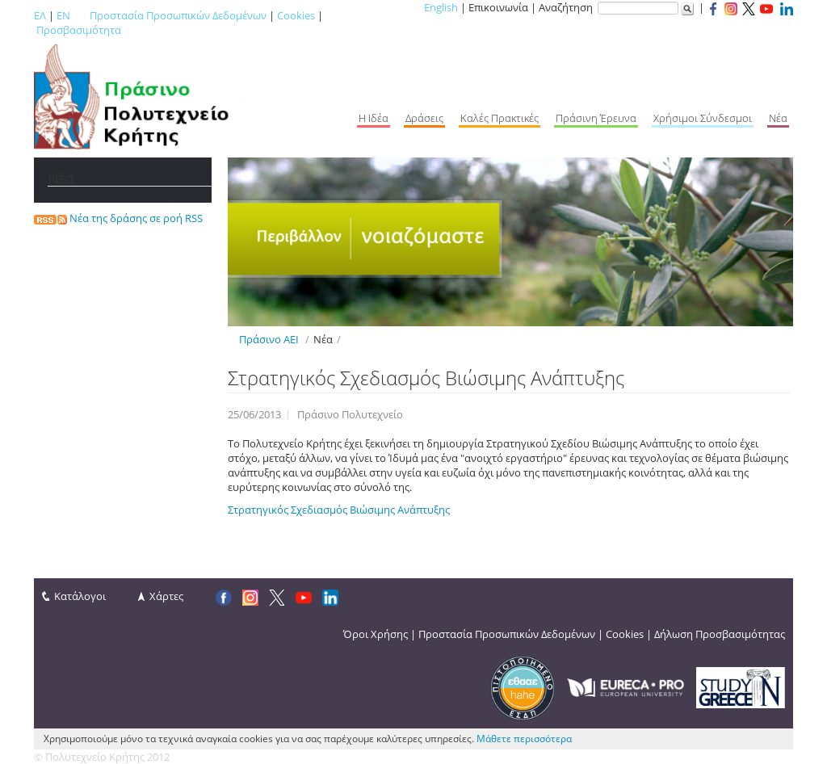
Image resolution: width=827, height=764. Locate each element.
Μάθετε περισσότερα (524, 738)
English (441, 7)
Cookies (296, 15)
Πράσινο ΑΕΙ (269, 339)
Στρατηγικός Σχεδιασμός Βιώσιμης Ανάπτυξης (339, 509)
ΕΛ (40, 15)
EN (63, 15)
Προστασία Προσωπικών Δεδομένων (178, 15)
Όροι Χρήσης (375, 634)
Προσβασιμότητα (78, 30)
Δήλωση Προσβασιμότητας (719, 634)
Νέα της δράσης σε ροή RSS (118, 218)
